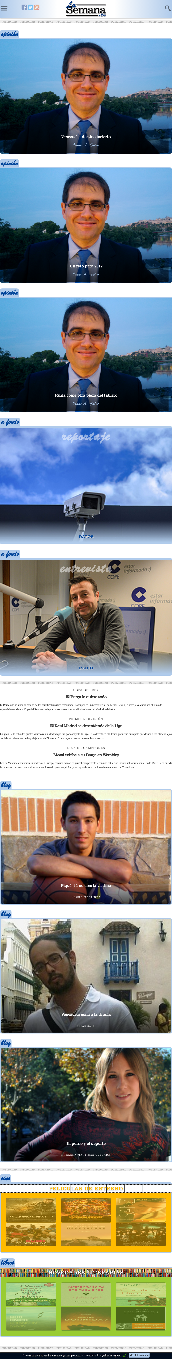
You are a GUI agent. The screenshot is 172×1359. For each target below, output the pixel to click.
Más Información (139, 1355)
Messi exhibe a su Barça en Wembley (86, 755)
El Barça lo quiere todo (86, 697)
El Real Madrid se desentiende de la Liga (86, 726)
